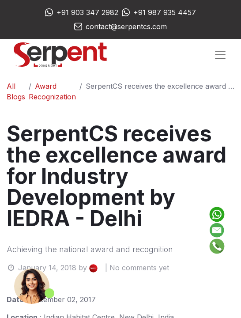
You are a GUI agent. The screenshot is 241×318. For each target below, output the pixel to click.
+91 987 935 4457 (164, 12)
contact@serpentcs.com (126, 26)
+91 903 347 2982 (87, 12)
